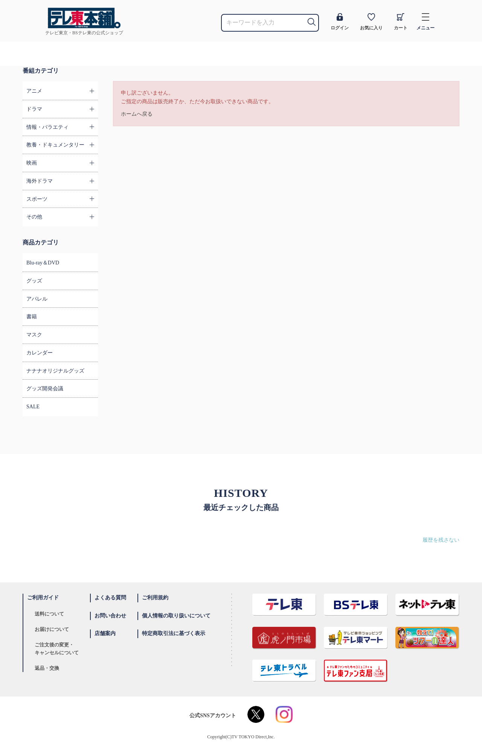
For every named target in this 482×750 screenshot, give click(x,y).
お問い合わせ (110, 616)
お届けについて (52, 629)
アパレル (36, 299)
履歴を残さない (441, 540)
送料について (49, 614)
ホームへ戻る (137, 114)
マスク (34, 335)
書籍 (31, 316)
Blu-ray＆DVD (42, 263)
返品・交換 (47, 668)
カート (400, 22)
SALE (33, 406)
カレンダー (39, 353)
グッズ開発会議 (44, 388)
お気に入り (371, 22)
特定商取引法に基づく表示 (173, 633)
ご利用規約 (155, 597)
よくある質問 (110, 597)
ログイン (340, 22)
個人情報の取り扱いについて (176, 616)
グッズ (34, 281)
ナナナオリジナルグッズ (55, 371)
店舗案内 (105, 633)
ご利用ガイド (43, 597)
